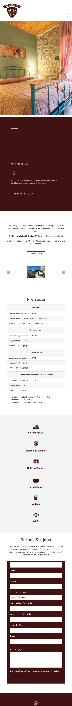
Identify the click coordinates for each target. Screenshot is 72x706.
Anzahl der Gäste (16, 625)
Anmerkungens (16, 649)
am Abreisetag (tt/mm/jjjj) (20, 614)
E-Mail (12, 570)
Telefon (13, 581)
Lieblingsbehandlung (18, 592)
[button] (8, 272)
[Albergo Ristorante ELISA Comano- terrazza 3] (36, 272)
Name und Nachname (18, 559)
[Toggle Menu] (67, 14)
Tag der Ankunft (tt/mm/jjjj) (21, 603)
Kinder (12, 636)
